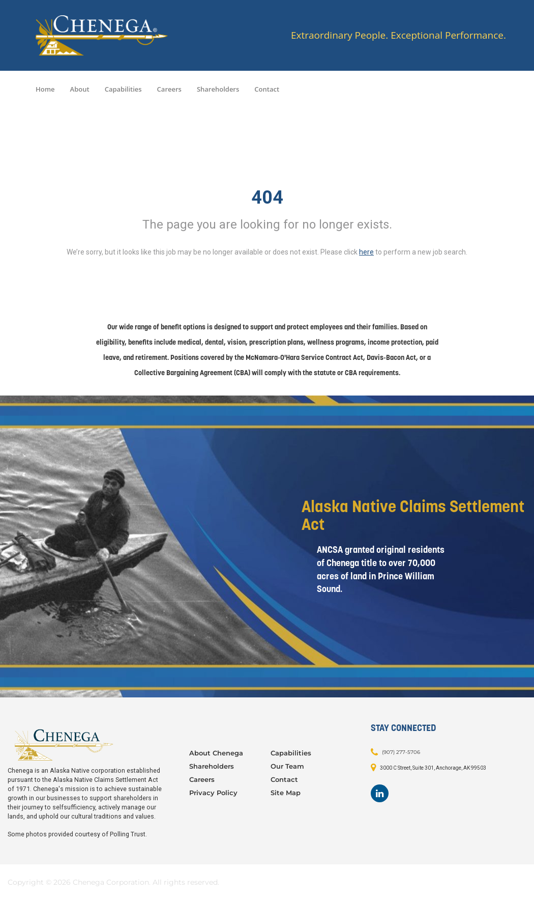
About (80, 89)
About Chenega (216, 753)
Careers (169, 89)
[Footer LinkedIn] (380, 793)
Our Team (287, 766)
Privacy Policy (213, 793)
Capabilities (123, 89)
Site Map (286, 793)
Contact (266, 89)
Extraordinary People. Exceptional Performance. (398, 35)
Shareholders (218, 89)
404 (267, 197)
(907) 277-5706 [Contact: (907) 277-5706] (401, 751)
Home (45, 89)
